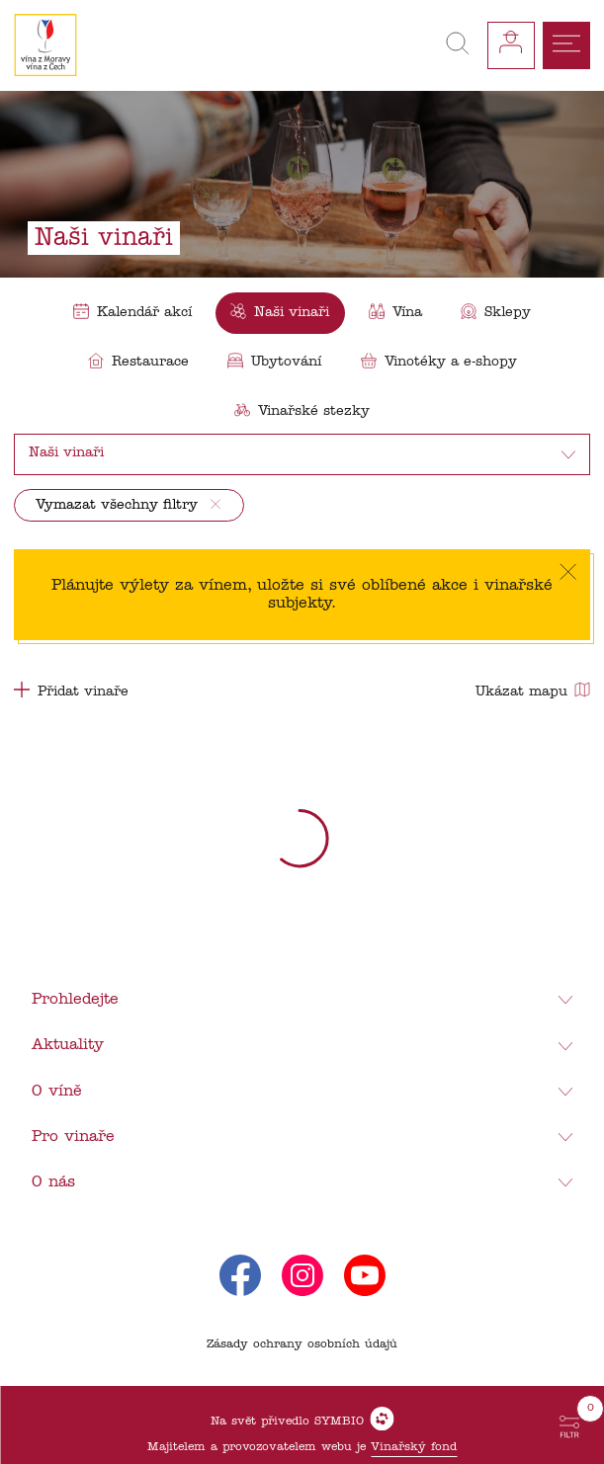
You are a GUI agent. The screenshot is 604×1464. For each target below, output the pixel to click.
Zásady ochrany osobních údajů (302, 1344)
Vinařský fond (414, 1447)
